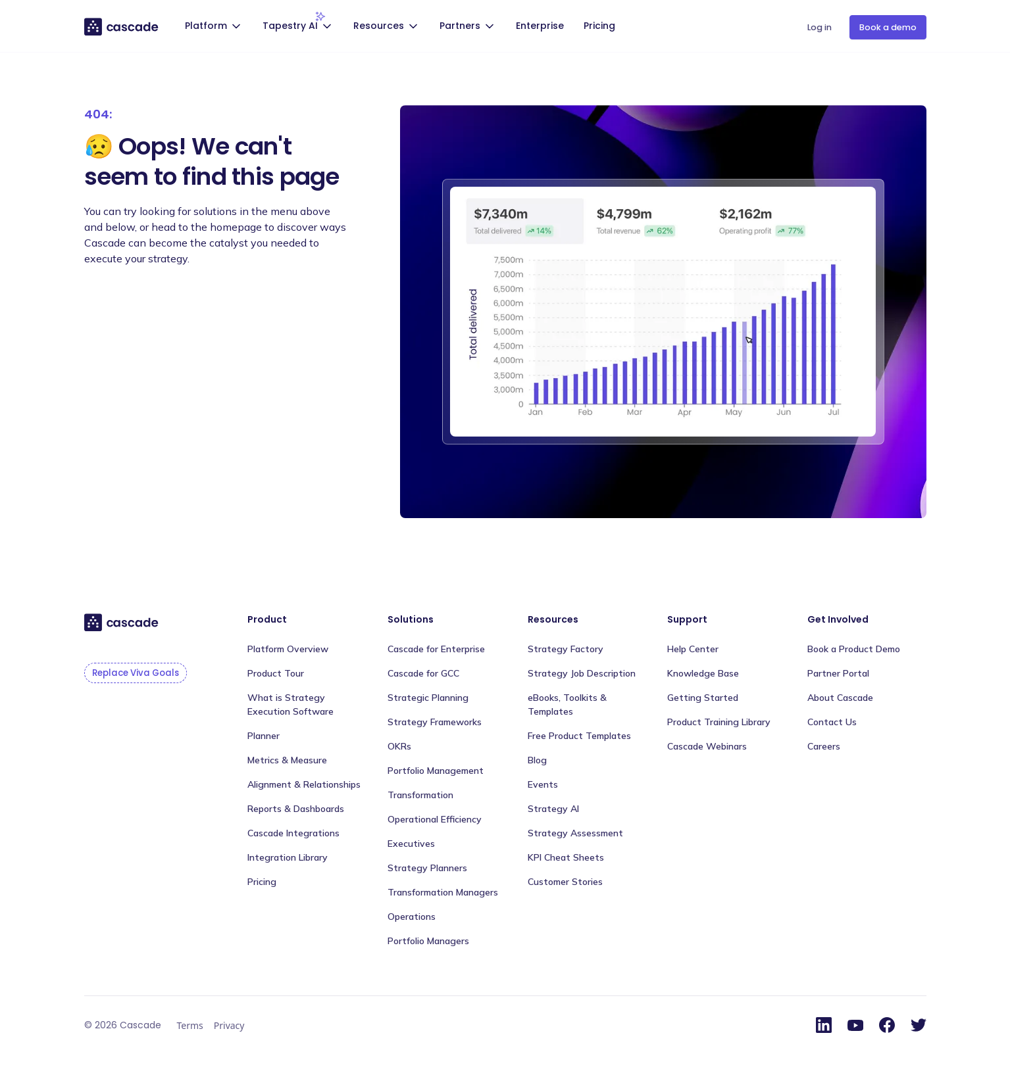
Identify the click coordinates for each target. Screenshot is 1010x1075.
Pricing (599, 25)
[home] (122, 26)
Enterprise (540, 25)
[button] (214, 27)
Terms (190, 1025)
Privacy (229, 1025)
